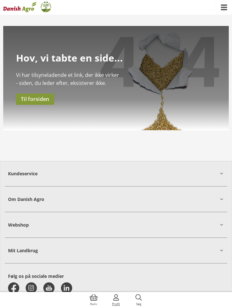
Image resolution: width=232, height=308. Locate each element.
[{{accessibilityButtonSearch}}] (139, 300)
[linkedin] (66, 288)
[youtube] (49, 288)
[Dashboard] (27, 7)
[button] (116, 173)
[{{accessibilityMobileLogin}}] (116, 300)
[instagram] (31, 288)
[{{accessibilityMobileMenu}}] (224, 7)
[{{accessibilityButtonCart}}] (94, 300)
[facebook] (13, 288)
